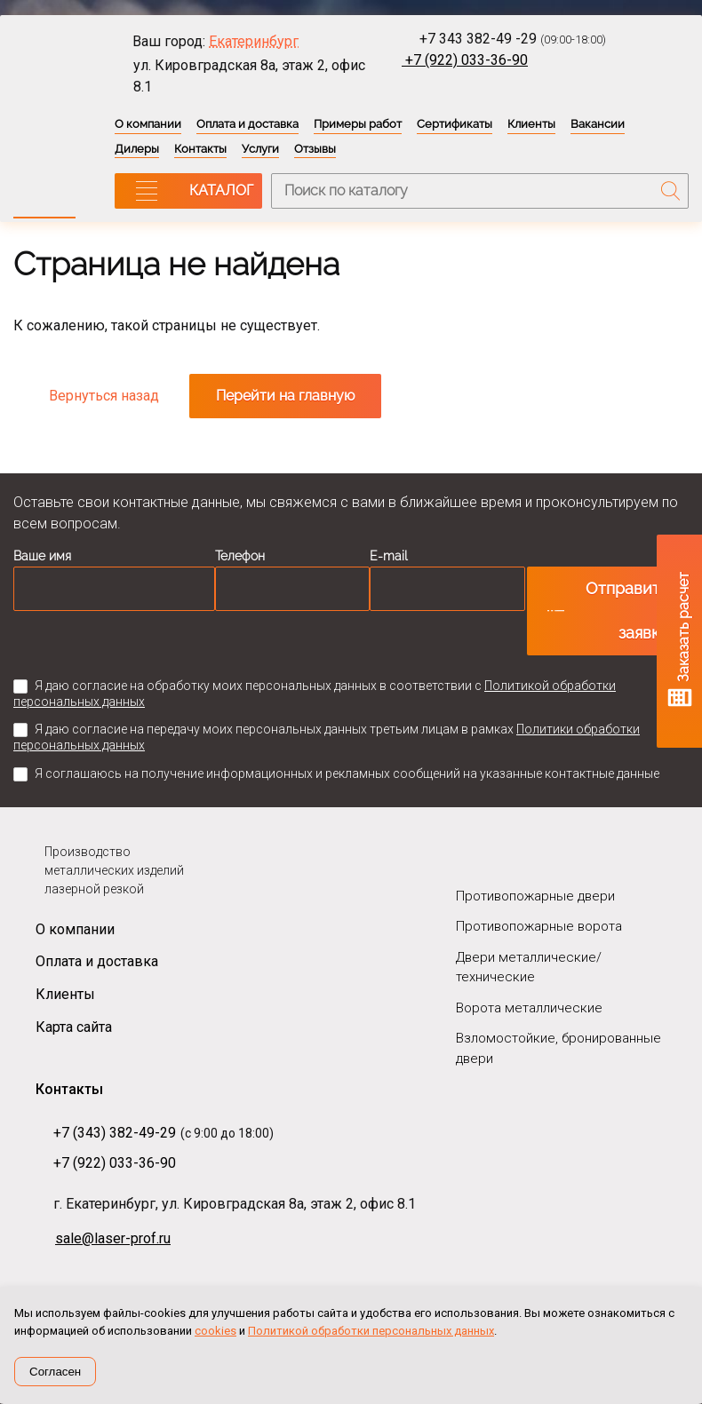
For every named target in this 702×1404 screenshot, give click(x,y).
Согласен (55, 1371)
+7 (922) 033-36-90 (465, 60)
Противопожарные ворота (539, 926)
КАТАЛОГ (221, 190)
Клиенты (531, 124)
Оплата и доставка (247, 124)
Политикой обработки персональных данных (371, 1330)
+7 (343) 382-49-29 (114, 1132)
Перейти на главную (285, 395)
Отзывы (315, 148)
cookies (215, 1330)
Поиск (671, 191)
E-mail (389, 556)
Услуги (260, 148)
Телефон (240, 556)
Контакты (200, 148)
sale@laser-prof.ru (113, 1238)
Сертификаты (454, 124)
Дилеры (137, 148)
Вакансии (597, 124)
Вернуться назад (104, 395)
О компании (148, 124)
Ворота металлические (529, 1008)
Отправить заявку (627, 610)
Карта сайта (74, 1027)
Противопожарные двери (535, 896)
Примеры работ (358, 124)
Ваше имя (42, 556)
